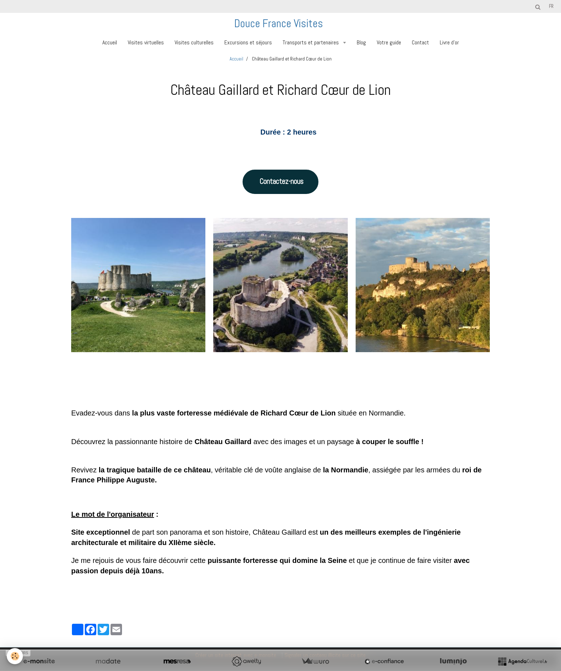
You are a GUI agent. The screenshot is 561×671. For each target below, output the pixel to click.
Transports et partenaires (311, 42)
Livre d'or (449, 42)
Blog (361, 42)
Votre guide (389, 42)
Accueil (109, 42)
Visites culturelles (194, 42)
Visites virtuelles (146, 42)
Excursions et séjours (248, 42)
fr (551, 6)
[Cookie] (15, 656)
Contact (420, 42)
